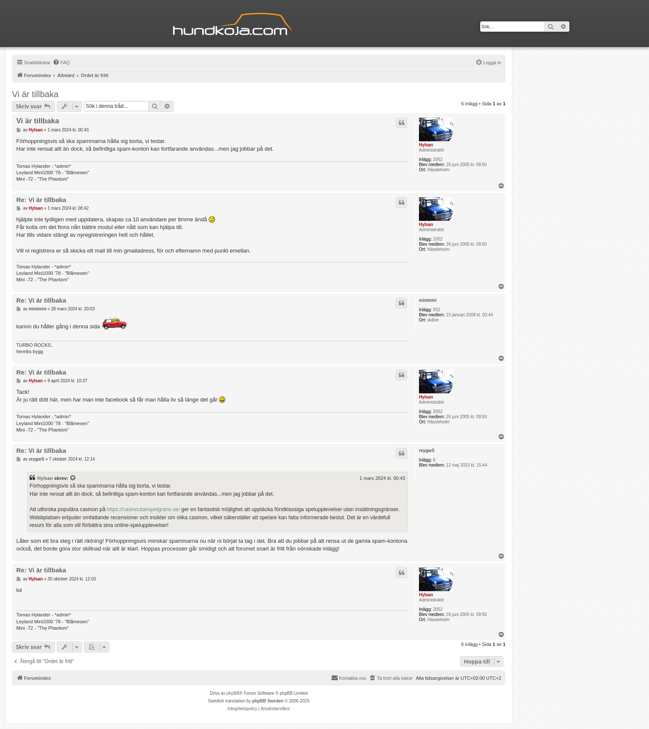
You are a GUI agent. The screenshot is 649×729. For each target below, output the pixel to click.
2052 (438, 159)
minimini (428, 300)
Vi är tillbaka (35, 94)
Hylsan (426, 145)
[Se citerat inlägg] (73, 478)
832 (436, 309)
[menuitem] (61, 62)
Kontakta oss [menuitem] (348, 678)
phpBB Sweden (267, 701)
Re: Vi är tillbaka (41, 199)
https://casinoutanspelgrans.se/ (143, 509)
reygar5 (426, 450)
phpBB (233, 693)
